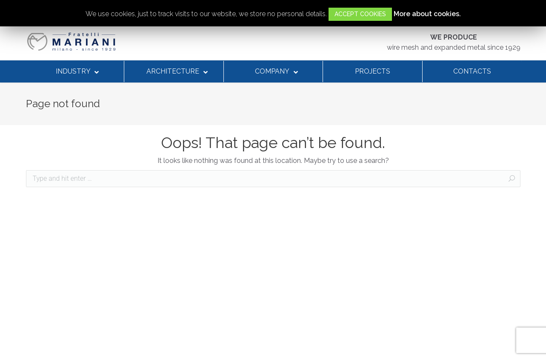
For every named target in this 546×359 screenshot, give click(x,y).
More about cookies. (427, 14)
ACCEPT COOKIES (360, 14)
